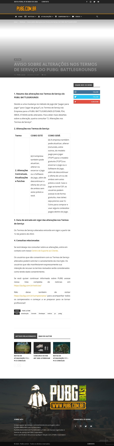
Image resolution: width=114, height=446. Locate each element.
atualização (25, 313)
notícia (50, 313)
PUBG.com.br (21, 75)
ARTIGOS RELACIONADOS (25, 336)
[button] (97, 17)
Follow (95, 92)
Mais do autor (45, 336)
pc (55, 313)
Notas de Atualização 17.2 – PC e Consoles (21, 358)
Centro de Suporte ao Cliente (45, 250)
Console (33, 313)
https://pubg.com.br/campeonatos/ (30, 295)
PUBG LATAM (26, 311)
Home (18, 17)
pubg (60, 313)
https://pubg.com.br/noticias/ (27, 285)
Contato (45, 2)
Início (16, 22)
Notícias (30, 17)
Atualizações (45, 17)
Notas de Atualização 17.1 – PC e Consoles (60, 358)
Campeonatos (62, 17)
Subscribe (94, 102)
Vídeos (77, 17)
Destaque (42, 313)
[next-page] (19, 365)
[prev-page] (15, 365)
